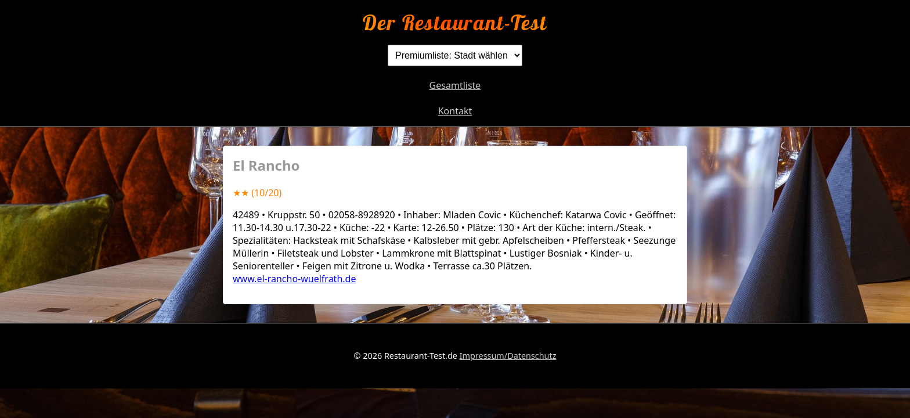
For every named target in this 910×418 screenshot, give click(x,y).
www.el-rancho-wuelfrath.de (294, 278)
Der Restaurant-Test (455, 22)
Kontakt (455, 111)
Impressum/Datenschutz (508, 355)
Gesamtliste (455, 85)
